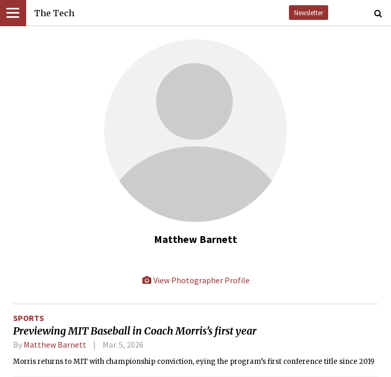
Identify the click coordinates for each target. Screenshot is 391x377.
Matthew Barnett (55, 344)
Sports (28, 318)
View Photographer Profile (195, 280)
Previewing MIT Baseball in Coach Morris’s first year (134, 331)
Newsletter (308, 12)
